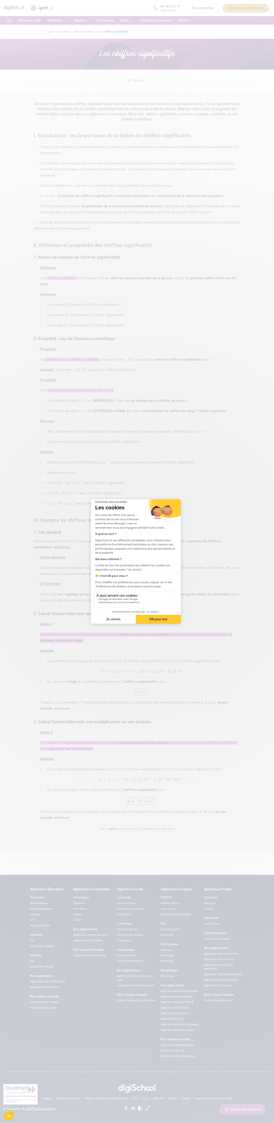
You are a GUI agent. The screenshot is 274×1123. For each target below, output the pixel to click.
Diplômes (79, 903)
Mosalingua (167, 976)
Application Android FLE (174, 1013)
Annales (209, 908)
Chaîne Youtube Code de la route (136, 1000)
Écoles (77, 919)
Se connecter (203, 8)
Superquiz (166, 949)
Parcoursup (105, 20)
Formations (80, 908)
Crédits (172, 1098)
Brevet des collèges (42, 946)
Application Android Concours (221, 953)
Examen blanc (212, 923)
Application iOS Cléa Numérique (222, 974)
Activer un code (30, 20)
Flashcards (167, 934)
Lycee (50, 31)
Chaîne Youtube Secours (218, 1000)
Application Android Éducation (48, 981)
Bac (32, 940)
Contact (185, 1098)
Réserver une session (130, 908)
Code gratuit (124, 914)
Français (35, 914)
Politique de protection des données (106, 1098)
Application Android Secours (220, 979)
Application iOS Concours (219, 959)
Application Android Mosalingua (179, 991)
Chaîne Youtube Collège (44, 1002)
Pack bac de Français (156, 20)
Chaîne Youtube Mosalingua (177, 1045)
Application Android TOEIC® (177, 1002)
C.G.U (135, 1098)
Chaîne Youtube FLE (172, 1050)
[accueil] (9, 20)
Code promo (168, 908)
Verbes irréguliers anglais (176, 914)
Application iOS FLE (172, 1018)
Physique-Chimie (40, 925)
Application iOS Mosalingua (177, 996)
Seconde (64, 31)
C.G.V (146, 1098)
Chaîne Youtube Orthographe (178, 1056)
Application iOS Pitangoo (87, 940)
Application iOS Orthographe (177, 1030)
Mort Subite (167, 955)
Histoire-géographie (41, 908)
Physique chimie (84, 31)
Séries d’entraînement (130, 961)
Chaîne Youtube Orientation (89, 955)
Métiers (77, 914)
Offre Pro (158, 1098)
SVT (32, 919)
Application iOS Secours (218, 985)
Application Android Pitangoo (90, 934)
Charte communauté (68, 1098)
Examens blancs (127, 903)
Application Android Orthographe (180, 1024)
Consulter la (29, 1108)
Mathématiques (39, 903)
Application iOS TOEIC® (174, 1007)
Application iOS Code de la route (136, 985)
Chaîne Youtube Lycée (43, 1007)
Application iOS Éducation (45, 987)
